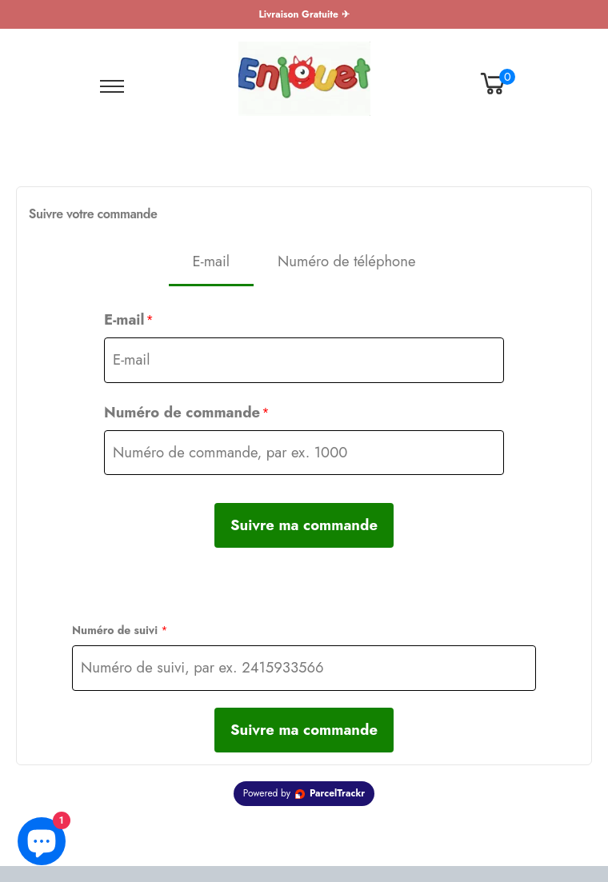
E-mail (129, 319)
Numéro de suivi (120, 630)
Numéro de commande (187, 412)
